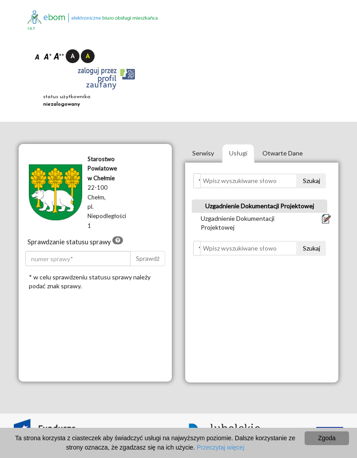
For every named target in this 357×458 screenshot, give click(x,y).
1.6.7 (31, 29)
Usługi (238, 153)
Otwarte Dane (282, 153)
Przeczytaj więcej (220, 447)
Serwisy (203, 153)
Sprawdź (147, 258)
